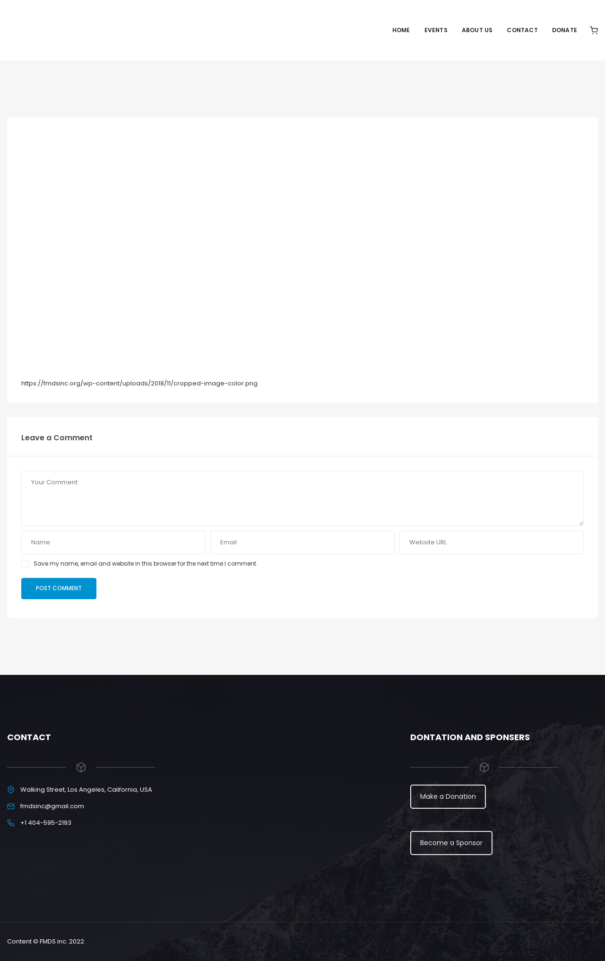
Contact (522, 30)
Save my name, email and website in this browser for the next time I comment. (146, 563)
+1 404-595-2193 (45, 822)
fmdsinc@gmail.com (52, 806)
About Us (477, 30)
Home (401, 30)
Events (436, 30)
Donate (564, 30)
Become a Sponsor (451, 842)
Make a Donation (448, 796)
